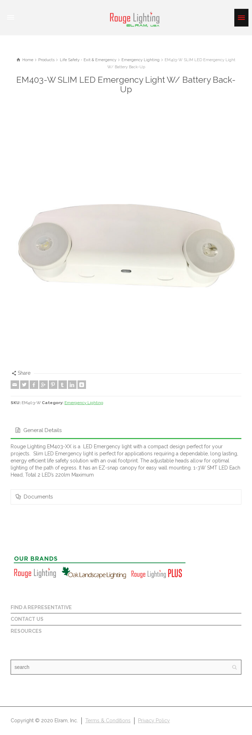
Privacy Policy (154, 720)
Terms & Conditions (108, 720)
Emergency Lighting (83, 402)
